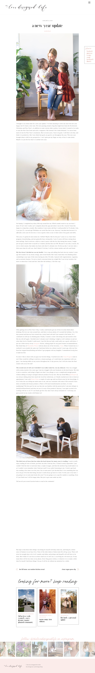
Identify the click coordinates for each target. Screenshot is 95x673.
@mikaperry (73, 374)
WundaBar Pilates (33, 346)
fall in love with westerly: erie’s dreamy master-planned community (25, 619)
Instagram (37, 343)
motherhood (47, 31)
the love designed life (32, 664)
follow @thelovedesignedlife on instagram (47, 639)
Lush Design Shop (38, 666)
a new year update (47, 25)
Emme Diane (35, 379)
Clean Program (67, 356)
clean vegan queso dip (69, 569)
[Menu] (89, 2)
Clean (61, 346)
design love (21, 613)
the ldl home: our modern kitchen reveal (32, 569)
